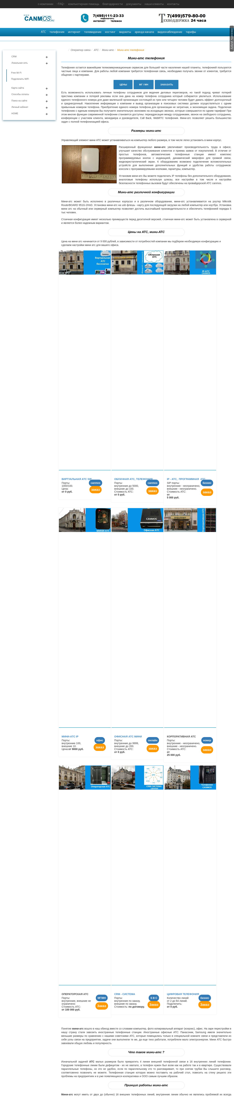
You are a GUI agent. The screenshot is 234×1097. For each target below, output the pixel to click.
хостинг (110, 32)
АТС (43, 32)
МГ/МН (102, 997)
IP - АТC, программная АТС (186, 479)
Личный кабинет (20, 107)
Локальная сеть (20, 63)
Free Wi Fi (16, 73)
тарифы (191, 32)
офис (99, 740)
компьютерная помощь (83, 4)
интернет (74, 32)
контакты (173, 4)
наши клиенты (154, 4)
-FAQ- (60, 4)
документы (133, 4)
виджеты (125, 32)
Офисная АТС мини (128, 736)
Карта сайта (18, 88)
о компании (45, 4)
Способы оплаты (20, 94)
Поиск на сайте (19, 100)
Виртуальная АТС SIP (77, 479)
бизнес (207, 482)
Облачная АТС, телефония (133, 479)
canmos (95, 482)
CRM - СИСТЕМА (124, 994)
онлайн (152, 740)
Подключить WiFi (20, 79)
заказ (95, 489)
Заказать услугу (232, 38)
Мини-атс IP (70, 736)
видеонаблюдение (170, 32)
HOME (15, 113)
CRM (14, 56)
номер (207, 740)
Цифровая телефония (183, 994)
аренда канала (144, 32)
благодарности (113, 4)
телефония (57, 32)
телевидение (92, 32)
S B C (153, 997)
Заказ (101, 1006)
